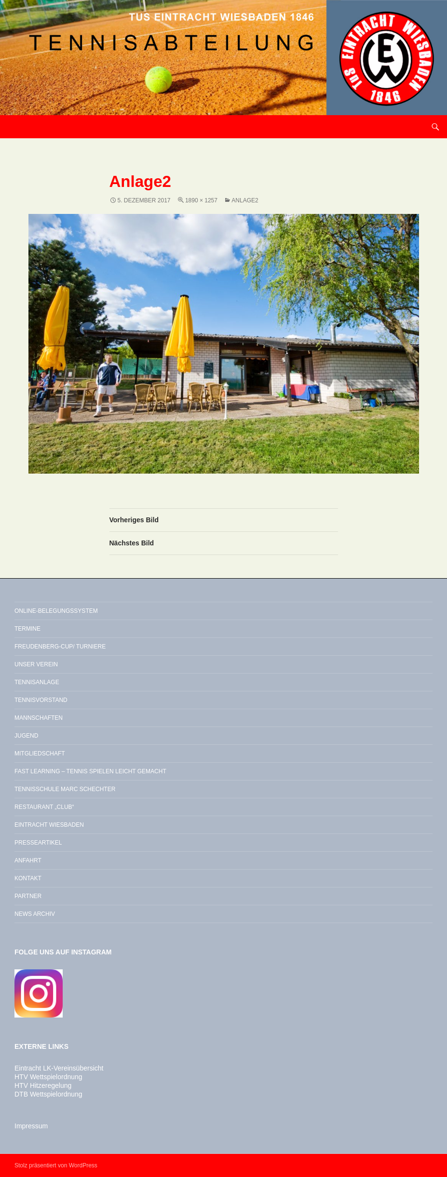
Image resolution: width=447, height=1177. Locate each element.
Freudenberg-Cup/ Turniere (60, 646)
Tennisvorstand (41, 700)
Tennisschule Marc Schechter (64, 789)
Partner (27, 896)
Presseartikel (38, 842)
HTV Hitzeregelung (42, 1085)
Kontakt (27, 878)
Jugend (26, 735)
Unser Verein (36, 664)
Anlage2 (244, 200)
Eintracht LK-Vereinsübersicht (58, 1068)
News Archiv (34, 914)
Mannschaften (38, 717)
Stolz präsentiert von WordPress (55, 1165)
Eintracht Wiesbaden (49, 824)
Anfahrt (27, 860)
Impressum (31, 1126)
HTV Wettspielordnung (48, 1077)
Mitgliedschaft (39, 753)
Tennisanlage (36, 682)
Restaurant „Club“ (44, 807)
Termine (27, 628)
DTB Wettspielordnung (48, 1094)
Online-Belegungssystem (56, 611)
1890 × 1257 (201, 200)
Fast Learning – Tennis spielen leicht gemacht (90, 771)
